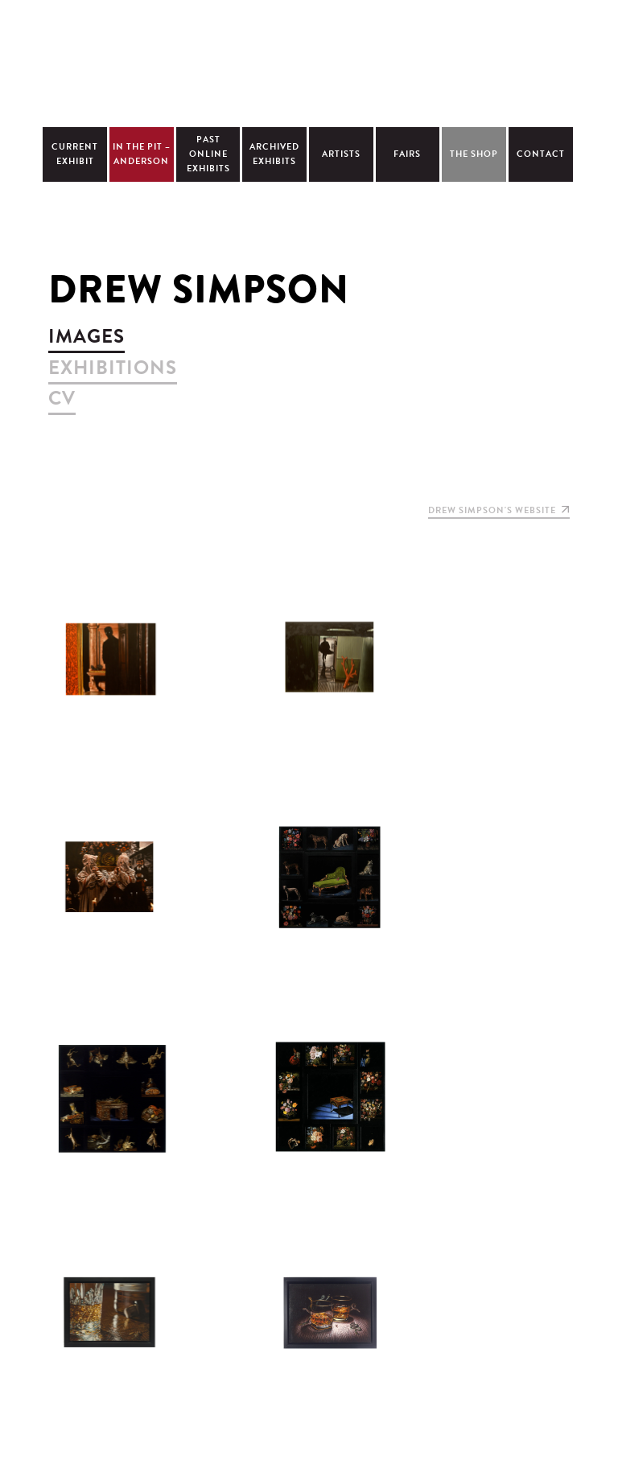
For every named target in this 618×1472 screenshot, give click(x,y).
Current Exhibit (75, 154)
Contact (541, 154)
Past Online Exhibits (208, 154)
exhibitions (112, 367)
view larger (110, 657)
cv (62, 398)
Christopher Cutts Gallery (309, 61)
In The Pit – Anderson (142, 154)
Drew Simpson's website (499, 510)
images (86, 336)
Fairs (407, 154)
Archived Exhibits (274, 154)
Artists (341, 154)
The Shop (474, 154)
